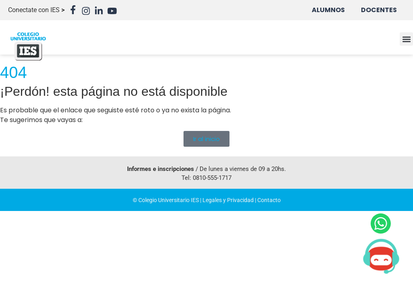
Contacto (269, 200)
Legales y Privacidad (228, 200)
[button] (406, 39)
